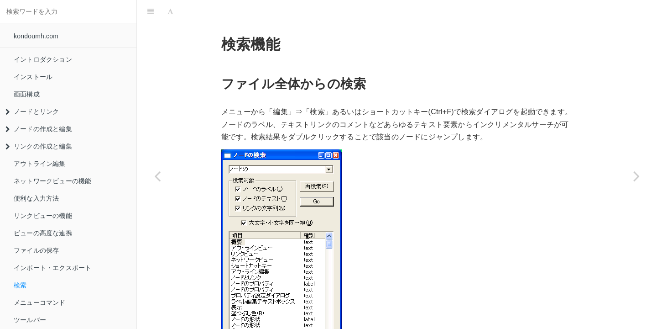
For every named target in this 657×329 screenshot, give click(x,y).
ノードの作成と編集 (38, 129)
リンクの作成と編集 (38, 146)
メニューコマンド (40, 302)
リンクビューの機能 (43, 215)
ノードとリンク (32, 111)
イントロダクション (43, 59)
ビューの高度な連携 (43, 233)
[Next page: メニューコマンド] (636, 176)
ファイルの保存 (36, 250)
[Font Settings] (170, 11)
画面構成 (27, 94)
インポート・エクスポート (52, 267)
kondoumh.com (36, 36)
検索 (20, 285)
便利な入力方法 (36, 198)
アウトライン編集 (40, 163)
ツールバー (30, 320)
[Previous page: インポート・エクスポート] (157, 176)
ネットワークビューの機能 (52, 181)
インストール (33, 76)
